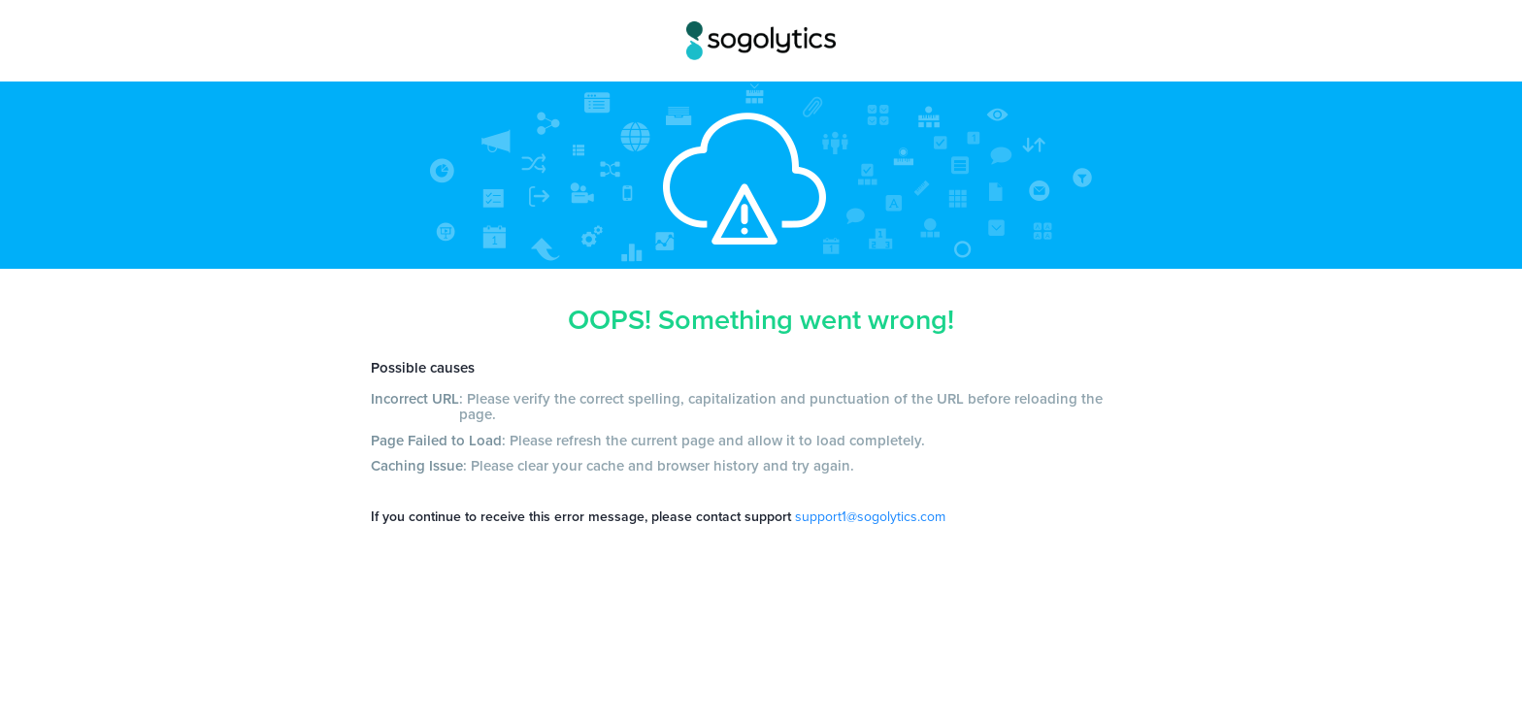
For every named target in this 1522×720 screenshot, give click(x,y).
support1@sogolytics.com (870, 516)
